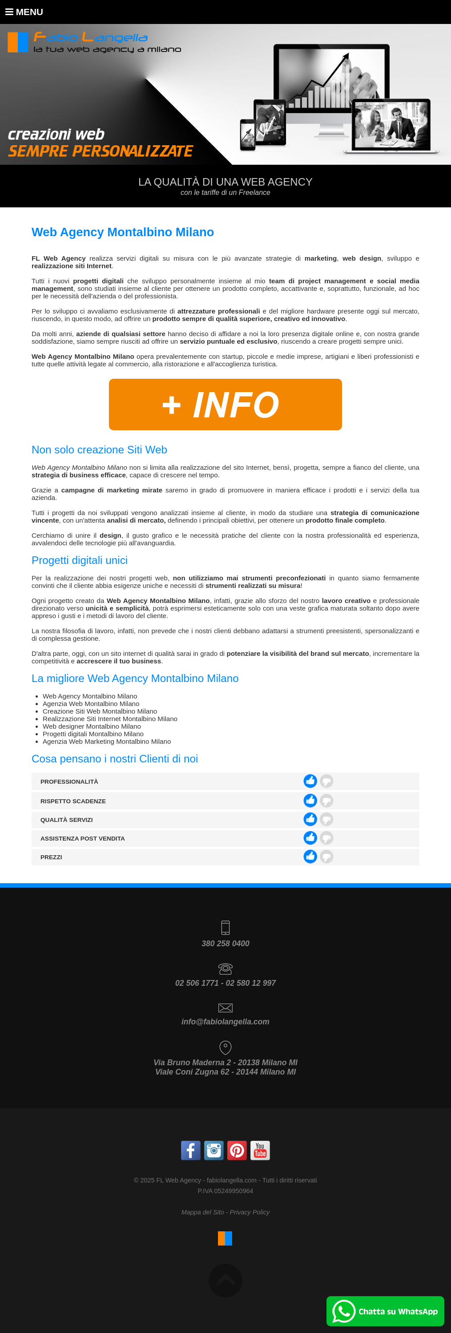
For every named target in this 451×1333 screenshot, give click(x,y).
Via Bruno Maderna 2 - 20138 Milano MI (225, 1062)
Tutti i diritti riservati (289, 1180)
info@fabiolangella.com (225, 1021)
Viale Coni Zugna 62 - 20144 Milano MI (225, 1071)
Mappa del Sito (202, 1212)
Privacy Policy (250, 1212)
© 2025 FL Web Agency (167, 1180)
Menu (24, 12)
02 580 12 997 (251, 983)
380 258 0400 (225, 943)
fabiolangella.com (232, 1180)
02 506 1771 (197, 983)
